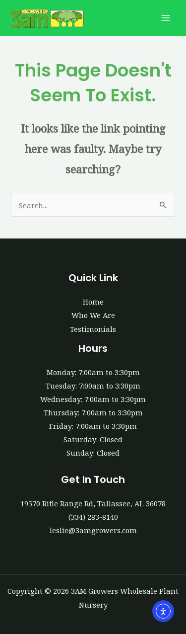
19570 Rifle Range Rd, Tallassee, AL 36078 (93, 503)
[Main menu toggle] (165, 18)
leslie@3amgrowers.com (93, 530)
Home (93, 302)
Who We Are (93, 315)
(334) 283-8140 (93, 517)
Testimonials (93, 329)
